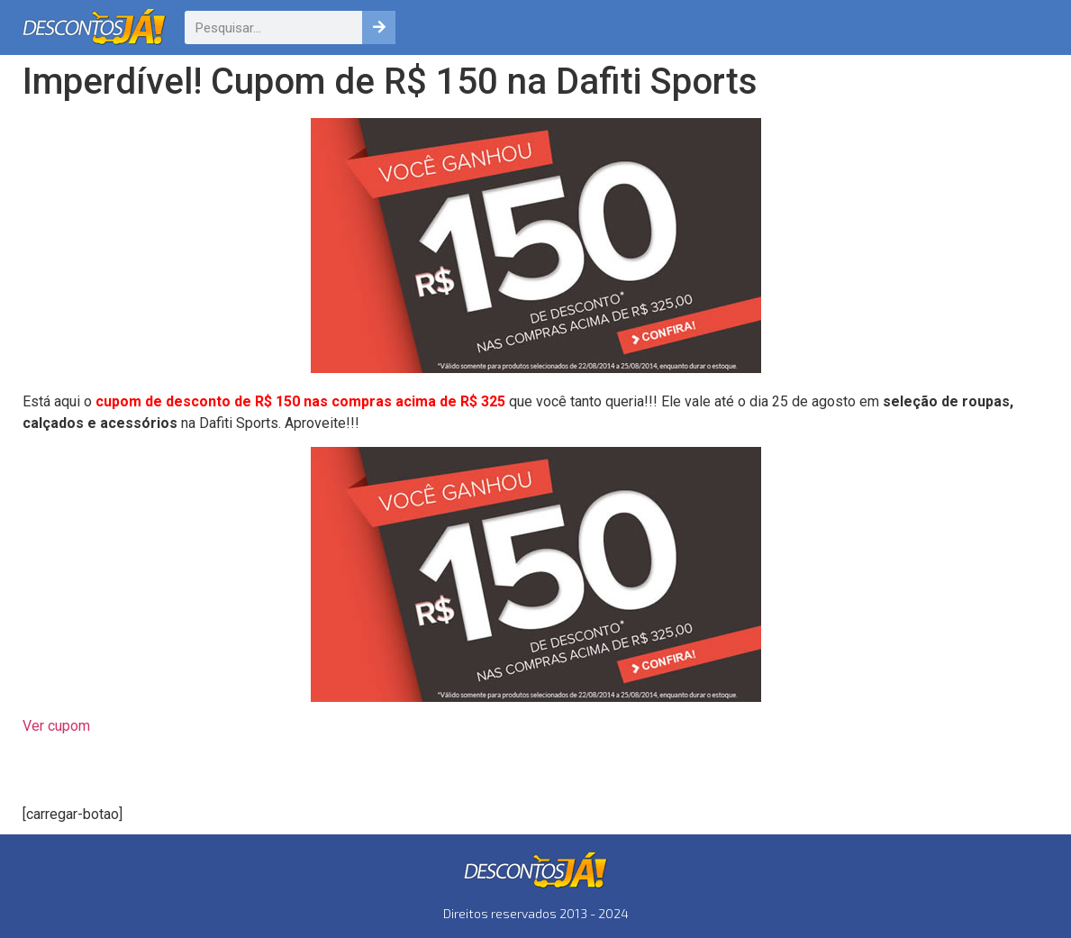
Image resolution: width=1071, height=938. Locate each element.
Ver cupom (56, 725)
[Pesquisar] (378, 27)
